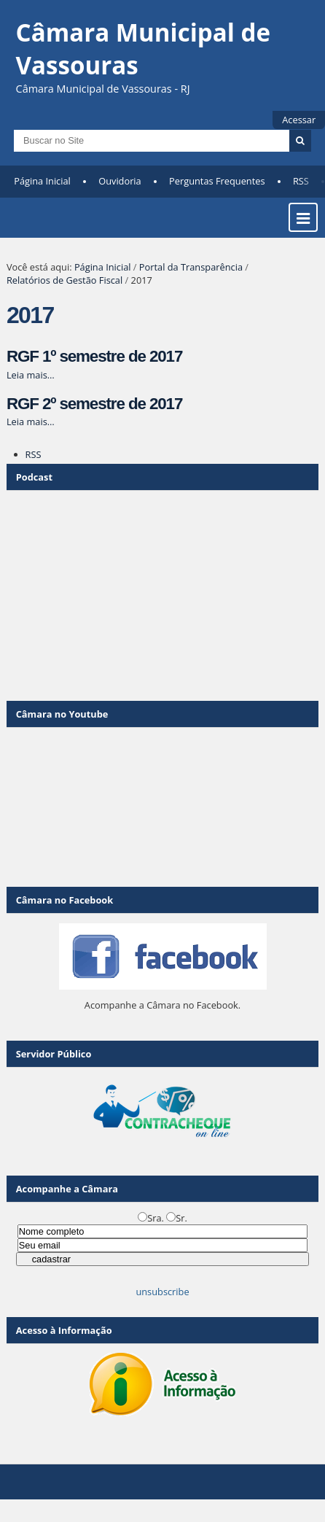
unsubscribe (162, 1291)
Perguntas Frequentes (217, 180)
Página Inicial (42, 180)
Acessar (299, 119)
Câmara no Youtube (62, 714)
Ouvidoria (119, 180)
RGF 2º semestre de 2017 (94, 404)
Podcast (34, 477)
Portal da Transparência (191, 266)
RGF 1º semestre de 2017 (94, 356)
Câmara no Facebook (64, 899)
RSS (301, 180)
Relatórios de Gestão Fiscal (64, 280)
